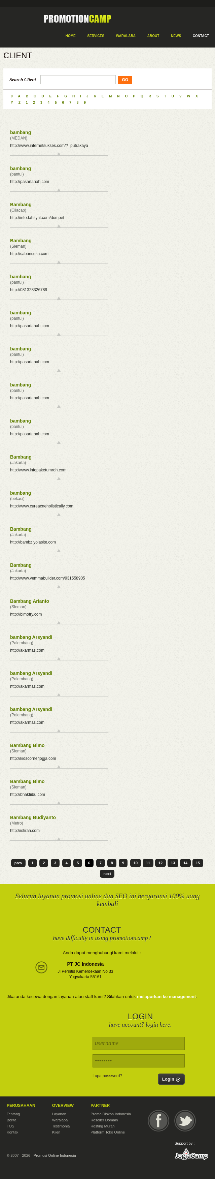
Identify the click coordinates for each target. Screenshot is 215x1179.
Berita (11, 1120)
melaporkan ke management (166, 996)
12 (160, 863)
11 (148, 863)
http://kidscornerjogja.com (33, 758)
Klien (56, 1132)
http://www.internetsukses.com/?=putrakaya (49, 145)
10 (136, 863)
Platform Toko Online (108, 1132)
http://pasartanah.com (29, 181)
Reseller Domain (104, 1120)
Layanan (59, 1114)
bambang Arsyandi (31, 637)
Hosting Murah (103, 1126)
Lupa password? (107, 1076)
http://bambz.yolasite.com (33, 542)
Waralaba (60, 1120)
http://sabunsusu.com (29, 253)
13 (173, 863)
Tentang (13, 1114)
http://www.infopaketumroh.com (38, 470)
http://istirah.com (25, 830)
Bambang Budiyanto (33, 817)
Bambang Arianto (29, 601)
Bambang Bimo (27, 745)
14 (185, 863)
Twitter (185, 1120)
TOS (10, 1126)
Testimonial (61, 1126)
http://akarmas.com (27, 650)
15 (198, 863)
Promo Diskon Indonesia (111, 1114)
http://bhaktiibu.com (27, 794)
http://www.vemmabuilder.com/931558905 (47, 578)
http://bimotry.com (26, 614)
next (107, 874)
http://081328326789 (28, 289)
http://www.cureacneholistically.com (41, 506)
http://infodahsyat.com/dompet (37, 217)
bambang (20, 132)
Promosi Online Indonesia (55, 1155)
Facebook (158, 1120)
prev (18, 863)
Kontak (12, 1132)
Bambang (21, 204)
